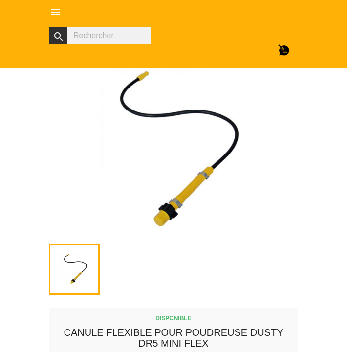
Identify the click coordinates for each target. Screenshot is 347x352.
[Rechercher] (100, 35)
